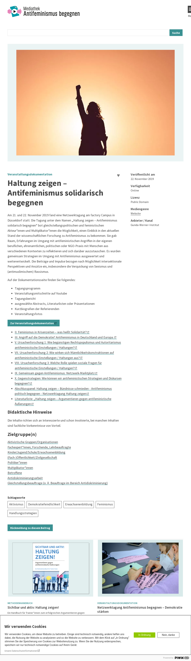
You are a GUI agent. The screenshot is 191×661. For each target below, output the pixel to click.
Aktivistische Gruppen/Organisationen (33, 442)
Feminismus (105, 504)
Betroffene (15, 473)
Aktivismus (16, 504)
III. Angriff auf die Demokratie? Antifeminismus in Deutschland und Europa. (64, 337)
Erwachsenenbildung (78, 504)
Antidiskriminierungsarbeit (25, 478)
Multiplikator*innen (20, 468)
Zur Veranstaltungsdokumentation (32, 323)
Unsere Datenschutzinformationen (20, 651)
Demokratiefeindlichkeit (44, 504)
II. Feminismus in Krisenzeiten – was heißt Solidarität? (51, 332)
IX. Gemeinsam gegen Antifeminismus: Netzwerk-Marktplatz (55, 373)
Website (136, 213)
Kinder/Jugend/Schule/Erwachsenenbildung (36, 452)
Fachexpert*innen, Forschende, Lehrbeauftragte (39, 447)
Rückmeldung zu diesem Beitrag (30, 528)
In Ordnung (144, 634)
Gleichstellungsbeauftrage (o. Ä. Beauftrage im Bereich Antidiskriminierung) (58, 483)
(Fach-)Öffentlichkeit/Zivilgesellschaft (32, 457)
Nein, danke (168, 634)
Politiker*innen (17, 462)
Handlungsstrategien (23, 513)
